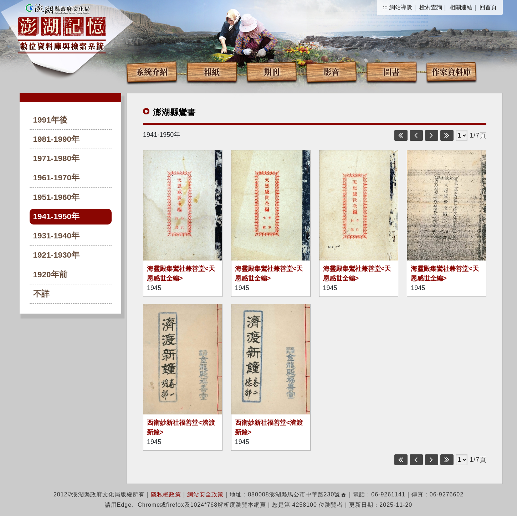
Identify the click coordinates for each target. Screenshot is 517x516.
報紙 (212, 71)
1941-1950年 (56, 216)
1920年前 (50, 274)
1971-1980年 (56, 158)
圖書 (391, 71)
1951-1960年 (56, 197)
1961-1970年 (56, 177)
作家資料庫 (451, 71)
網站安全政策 (205, 494)
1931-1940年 (56, 235)
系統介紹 (152, 71)
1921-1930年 (56, 255)
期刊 (272, 71)
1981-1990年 (56, 139)
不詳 (41, 293)
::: (385, 7)
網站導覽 (400, 7)
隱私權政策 (166, 494)
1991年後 (50, 119)
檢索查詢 (430, 7)
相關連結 (461, 7)
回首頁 (488, 7)
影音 (331, 71)
